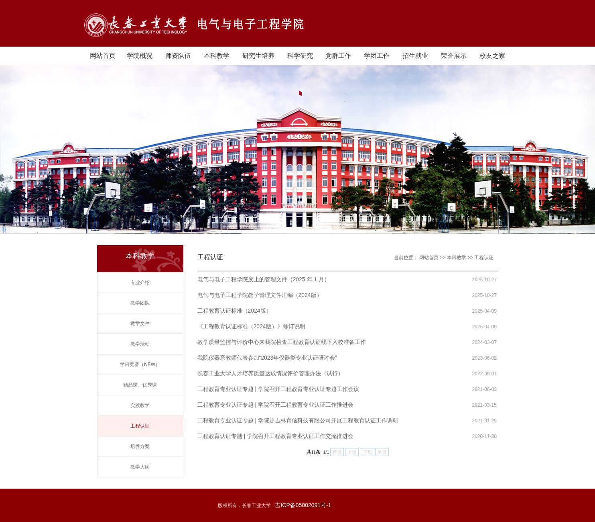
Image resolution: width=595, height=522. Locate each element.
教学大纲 (140, 467)
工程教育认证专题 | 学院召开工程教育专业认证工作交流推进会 (275, 436)
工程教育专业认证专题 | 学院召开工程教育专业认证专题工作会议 (278, 389)
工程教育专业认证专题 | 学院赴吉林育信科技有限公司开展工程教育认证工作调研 (297, 420)
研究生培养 (258, 55)
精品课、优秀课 (140, 385)
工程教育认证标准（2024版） (234, 310)
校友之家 (492, 55)
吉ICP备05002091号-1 (303, 505)
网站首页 (103, 55)
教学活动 (140, 344)
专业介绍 (140, 282)
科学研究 (300, 55)
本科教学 (216, 55)
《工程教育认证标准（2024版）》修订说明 (251, 326)
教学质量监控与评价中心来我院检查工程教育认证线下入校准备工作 (281, 342)
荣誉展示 (454, 55)
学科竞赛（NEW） (140, 364)
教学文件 (140, 323)
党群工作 (338, 55)
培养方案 (140, 446)
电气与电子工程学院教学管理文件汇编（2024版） (259, 295)
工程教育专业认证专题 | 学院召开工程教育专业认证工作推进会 (275, 404)
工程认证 (140, 426)
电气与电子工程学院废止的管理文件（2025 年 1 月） (263, 279)
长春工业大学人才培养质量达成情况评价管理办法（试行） (270, 373)
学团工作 (377, 55)
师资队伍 (178, 55)
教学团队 (140, 303)
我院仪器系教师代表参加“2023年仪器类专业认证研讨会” (267, 357)
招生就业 (415, 55)
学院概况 (139, 55)
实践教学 (140, 405)
